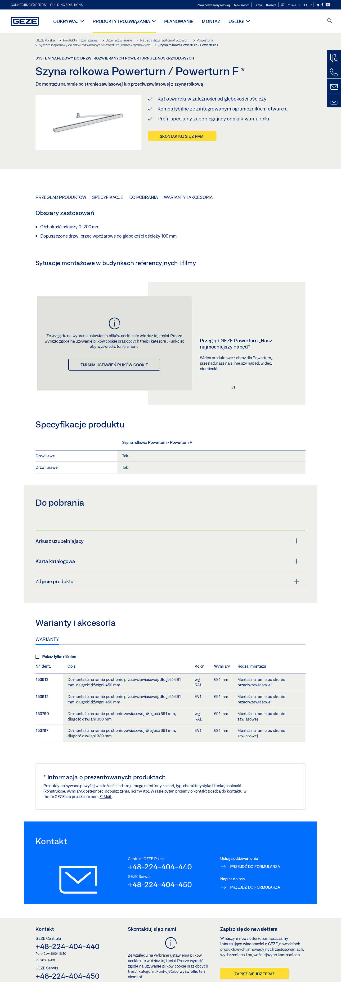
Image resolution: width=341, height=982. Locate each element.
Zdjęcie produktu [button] (167, 581)
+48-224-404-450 (160, 884)
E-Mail (105, 796)
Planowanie (179, 21)
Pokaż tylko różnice (56, 656)
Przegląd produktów (61, 197)
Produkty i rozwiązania (121, 21)
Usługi (237, 21)
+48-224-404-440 (160, 866)
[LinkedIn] (318, 5)
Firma (258, 5)
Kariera (271, 5)
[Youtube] (328, 5)
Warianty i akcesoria (188, 197)
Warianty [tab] (47, 639)
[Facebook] (323, 5)
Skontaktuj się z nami (182, 136)
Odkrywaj (66, 21)
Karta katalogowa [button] (167, 561)
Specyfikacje (107, 197)
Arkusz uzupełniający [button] (167, 541)
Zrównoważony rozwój (213, 5)
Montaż (211, 21)
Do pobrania (143, 197)
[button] (290, 5)
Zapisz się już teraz (254, 974)
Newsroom (242, 5)
